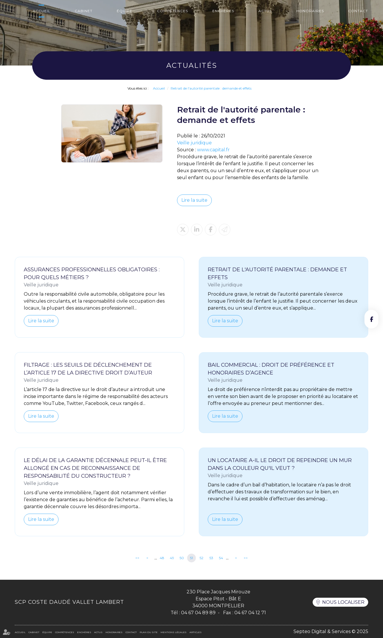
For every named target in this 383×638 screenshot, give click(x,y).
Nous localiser (343, 602)
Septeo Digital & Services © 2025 (330, 631)
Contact (358, 11)
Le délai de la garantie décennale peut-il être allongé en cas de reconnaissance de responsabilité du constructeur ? (95, 468)
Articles (195, 632)
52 (201, 558)
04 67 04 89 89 (198, 612)
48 (162, 558)
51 (191, 558)
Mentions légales (174, 632)
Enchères (223, 11)
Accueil (41, 11)
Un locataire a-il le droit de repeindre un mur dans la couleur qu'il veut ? (280, 464)
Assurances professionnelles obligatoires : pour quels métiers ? (92, 273)
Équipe (124, 11)
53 (211, 558)
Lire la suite (194, 200)
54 (221, 558)
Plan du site (149, 632)
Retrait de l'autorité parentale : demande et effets (211, 88)
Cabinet (83, 11)
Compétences (172, 11)
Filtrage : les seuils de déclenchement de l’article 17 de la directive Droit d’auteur (88, 369)
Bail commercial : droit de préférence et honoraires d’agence (271, 369)
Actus (265, 11)
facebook (371, 319)
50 (182, 558)
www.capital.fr (213, 149)
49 (172, 558)
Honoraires (310, 11)
